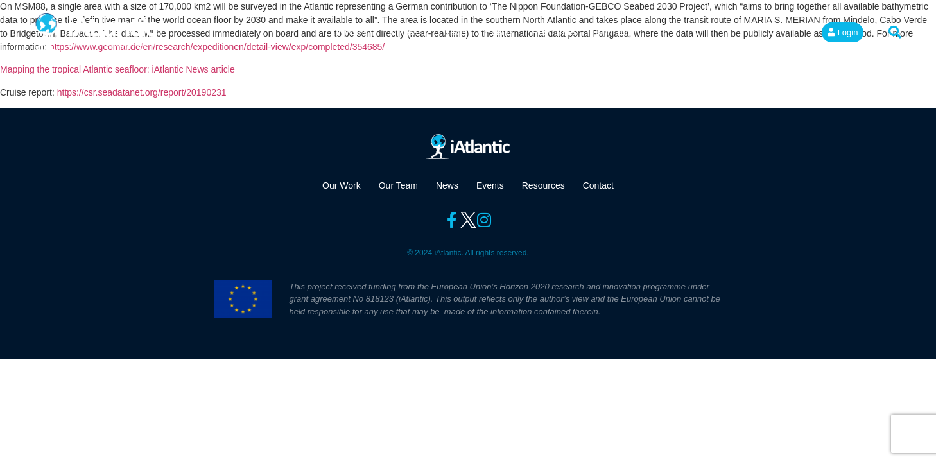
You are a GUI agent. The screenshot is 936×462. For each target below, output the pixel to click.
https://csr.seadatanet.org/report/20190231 (142, 92)
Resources (555, 31)
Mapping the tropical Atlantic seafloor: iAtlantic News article (117, 69)
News (456, 31)
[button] (895, 32)
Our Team (405, 31)
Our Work (346, 31)
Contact (611, 31)
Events (499, 31)
